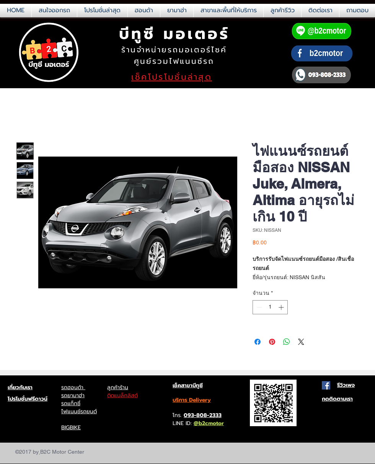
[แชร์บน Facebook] (257, 341)
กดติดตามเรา (337, 399)
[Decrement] (258, 307)
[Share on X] (301, 341)
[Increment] (282, 307)
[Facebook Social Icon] (326, 385)
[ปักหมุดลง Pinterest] (272, 341)
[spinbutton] (270, 307)
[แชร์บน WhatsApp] (286, 341)
